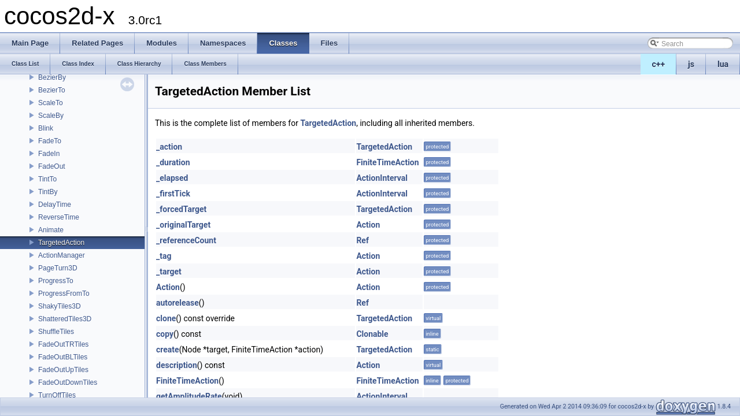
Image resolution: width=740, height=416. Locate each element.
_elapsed (172, 178)
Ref (362, 240)
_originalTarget (183, 224)
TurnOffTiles (57, 395)
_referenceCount (186, 240)
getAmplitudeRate (189, 396)
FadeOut (51, 166)
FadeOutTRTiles (63, 344)
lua (722, 64)
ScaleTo (50, 103)
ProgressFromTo (64, 293)
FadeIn (49, 154)
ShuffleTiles (56, 332)
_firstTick (173, 193)
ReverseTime (58, 217)
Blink (45, 128)
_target (169, 271)
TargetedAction (61, 243)
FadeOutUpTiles (63, 370)
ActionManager (61, 255)
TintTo (47, 179)
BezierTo (51, 90)
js (691, 64)
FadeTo (49, 141)
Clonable (372, 334)
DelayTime (54, 204)
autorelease (177, 302)
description (176, 365)
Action (368, 224)
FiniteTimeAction (387, 162)
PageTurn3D (57, 268)
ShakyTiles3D (59, 306)
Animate (51, 230)
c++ (658, 64)
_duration (173, 162)
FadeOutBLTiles (62, 357)
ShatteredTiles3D (64, 319)
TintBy (48, 192)
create (167, 349)
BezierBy (52, 77)
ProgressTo (55, 281)
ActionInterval (382, 178)
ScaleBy (51, 116)
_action (169, 146)
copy (164, 334)
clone (166, 318)
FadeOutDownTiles (67, 382)
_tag (163, 256)
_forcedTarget (181, 209)
